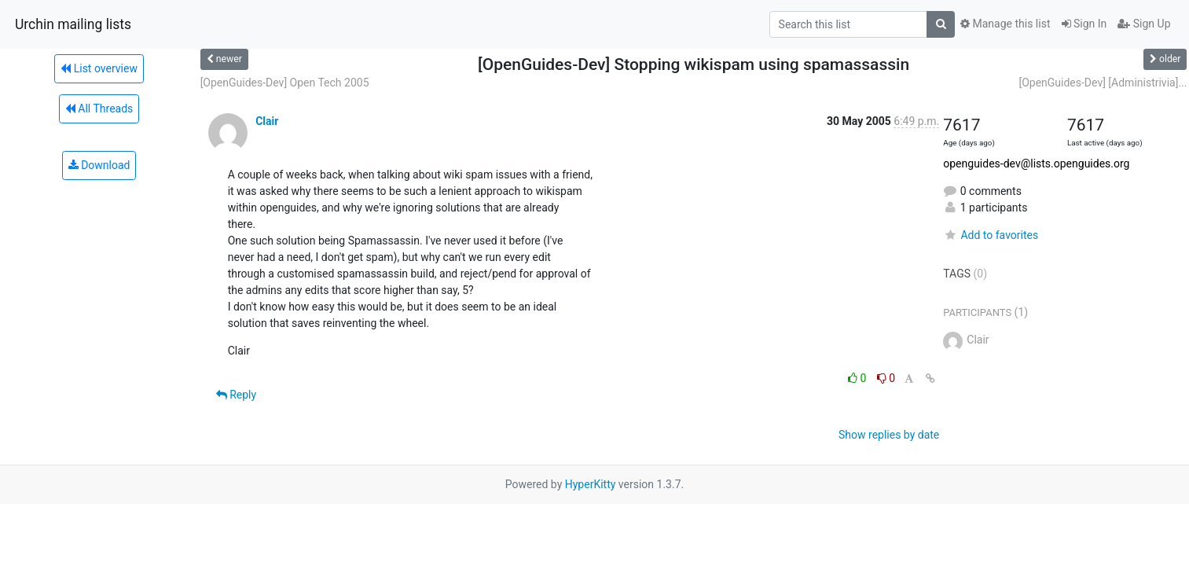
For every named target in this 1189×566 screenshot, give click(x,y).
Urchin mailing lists (73, 24)
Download (99, 165)
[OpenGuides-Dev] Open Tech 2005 (284, 82)
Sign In (1084, 23)
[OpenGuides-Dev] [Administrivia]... (1102, 82)
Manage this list (1005, 23)
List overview (99, 68)
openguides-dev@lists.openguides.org (1036, 163)
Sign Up (1143, 23)
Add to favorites (990, 235)
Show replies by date (889, 434)
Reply (236, 394)
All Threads (99, 108)
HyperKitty (590, 484)
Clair (266, 121)
